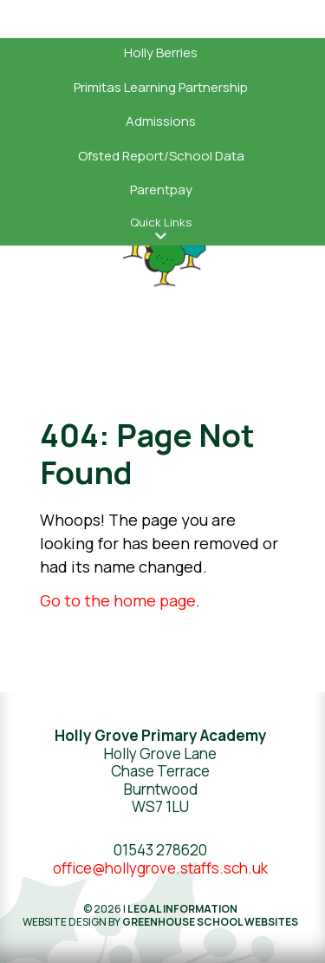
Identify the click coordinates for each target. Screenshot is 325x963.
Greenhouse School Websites (210, 921)
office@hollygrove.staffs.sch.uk (160, 868)
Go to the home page (118, 600)
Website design (65, 921)
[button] (161, 236)
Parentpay (161, 189)
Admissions (161, 121)
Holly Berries (161, 52)
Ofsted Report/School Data (161, 156)
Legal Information (182, 908)
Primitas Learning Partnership (161, 87)
